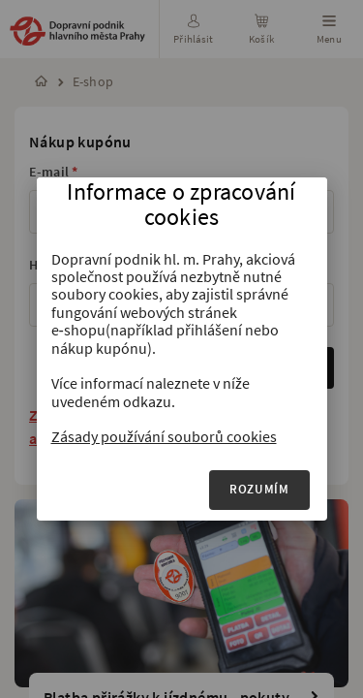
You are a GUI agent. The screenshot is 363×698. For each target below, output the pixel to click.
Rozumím (259, 489)
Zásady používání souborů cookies (164, 436)
